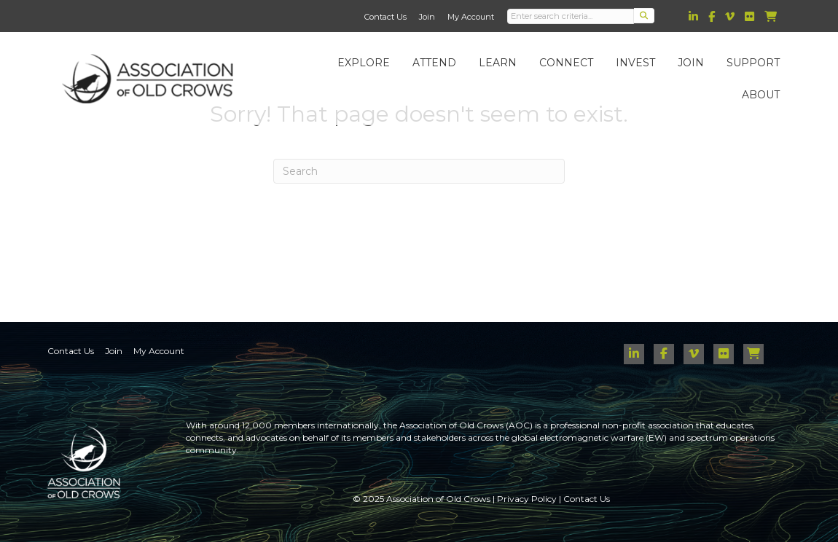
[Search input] (570, 16)
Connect (566, 62)
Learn (498, 62)
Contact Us (385, 17)
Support (753, 62)
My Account (470, 17)
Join (427, 17)
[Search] (419, 171)
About (761, 94)
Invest (635, 62)
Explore (363, 62)
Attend (434, 62)
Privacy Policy (527, 498)
